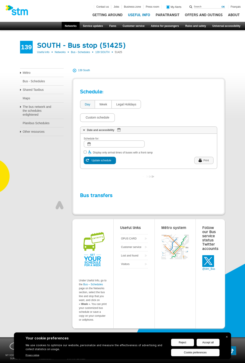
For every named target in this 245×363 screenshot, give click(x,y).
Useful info (139, 15)
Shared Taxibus (33, 89)
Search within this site (191, 7)
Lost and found (129, 242)
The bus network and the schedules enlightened (37, 110)
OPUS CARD (128, 225)
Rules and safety (195, 26)
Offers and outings (204, 15)
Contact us (102, 6)
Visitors (125, 251)
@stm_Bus (208, 255)
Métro (27, 72)
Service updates (93, 26)
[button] (160, 104)
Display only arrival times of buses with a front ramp (123, 139)
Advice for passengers (165, 26)
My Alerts (174, 7)
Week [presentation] (103, 104)
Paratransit (167, 15)
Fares (112, 26)
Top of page (59, 192)
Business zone (132, 6)
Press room (152, 6)
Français (236, 6)
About (234, 15)
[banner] (18, 11)
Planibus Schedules (36, 123)
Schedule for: (91, 125)
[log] (114, 130)
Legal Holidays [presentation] (126, 104)
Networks (71, 26)
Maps (26, 98)
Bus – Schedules (93, 271)
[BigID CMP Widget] (122, 347)
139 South (84, 70)
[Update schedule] (100, 147)
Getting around (107, 15)
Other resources (33, 131)
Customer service (133, 26)
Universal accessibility (226, 26)
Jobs (116, 6)
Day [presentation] (87, 104)
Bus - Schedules (80, 52)
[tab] (87, 104)
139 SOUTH (102, 52)
